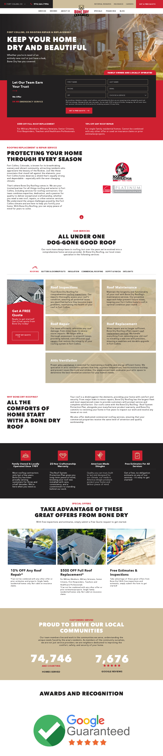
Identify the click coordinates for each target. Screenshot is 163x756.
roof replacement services (125, 332)
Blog (122, 11)
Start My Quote (23, 335)
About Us (65, 11)
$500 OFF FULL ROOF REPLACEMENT (36, 124)
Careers (129, 4)
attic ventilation (66, 365)
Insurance (118, 4)
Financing (111, 11)
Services (42, 11)
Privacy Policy (115, 104)
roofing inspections (76, 294)
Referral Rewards (102, 4)
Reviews (53, 11)
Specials (98, 11)
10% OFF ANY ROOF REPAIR (99, 124)
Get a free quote (147, 4)
